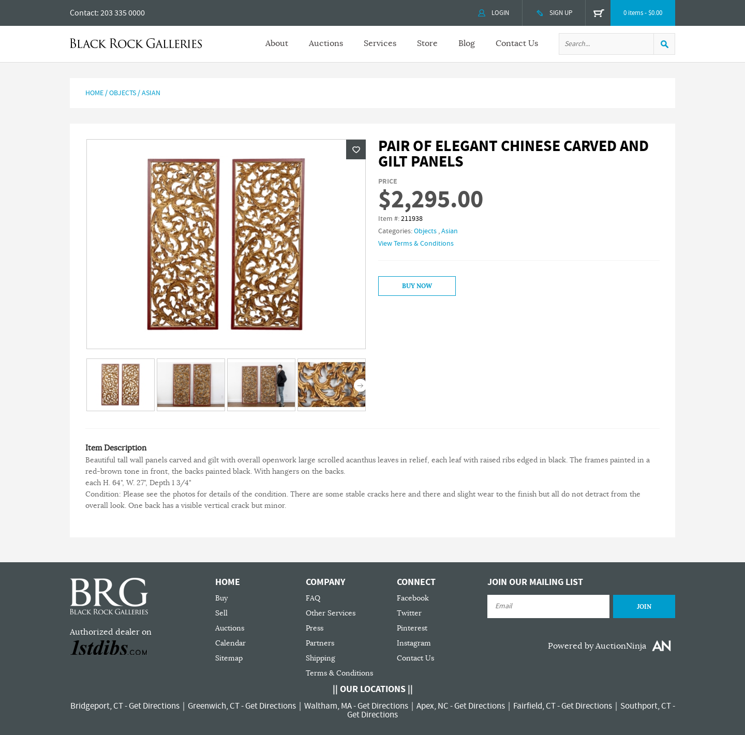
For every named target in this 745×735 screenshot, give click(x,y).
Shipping (320, 658)
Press (314, 628)
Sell (221, 613)
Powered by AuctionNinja (597, 646)
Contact (83, 13)
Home (94, 93)
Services (380, 43)
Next (360, 385)
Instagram (414, 643)
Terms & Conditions (339, 673)
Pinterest (412, 628)
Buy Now (417, 286)
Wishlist (356, 149)
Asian (151, 93)
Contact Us (517, 43)
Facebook (413, 598)
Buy (221, 598)
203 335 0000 (122, 13)
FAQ (313, 598)
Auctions (326, 43)
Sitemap (229, 658)
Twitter (409, 613)
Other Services (330, 613)
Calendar (230, 643)
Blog (466, 43)
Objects (122, 93)
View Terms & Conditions (416, 243)
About (276, 43)
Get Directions (154, 706)
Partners (320, 643)
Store (427, 43)
